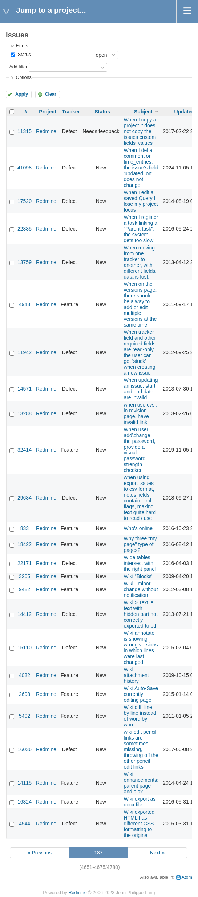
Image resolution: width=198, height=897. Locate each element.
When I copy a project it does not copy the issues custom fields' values (140, 131)
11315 (24, 131)
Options (23, 77)
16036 (24, 749)
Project (47, 112)
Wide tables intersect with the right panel (140, 563)
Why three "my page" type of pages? (140, 544)
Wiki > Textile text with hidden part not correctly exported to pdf (140, 614)
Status (23, 54)
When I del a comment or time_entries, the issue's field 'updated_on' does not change (141, 167)
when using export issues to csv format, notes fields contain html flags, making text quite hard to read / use (140, 497)
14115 (24, 783)
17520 (24, 201)
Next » (157, 853)
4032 (24, 675)
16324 (24, 802)
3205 (24, 576)
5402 (24, 716)
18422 (24, 544)
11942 (24, 352)
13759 (24, 262)
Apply (21, 94)
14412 (24, 614)
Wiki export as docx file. (139, 802)
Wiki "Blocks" (138, 576)
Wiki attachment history (136, 675)
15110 (24, 647)
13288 (24, 413)
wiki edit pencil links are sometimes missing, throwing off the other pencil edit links (141, 749)
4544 (24, 823)
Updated (184, 112)
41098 (24, 168)
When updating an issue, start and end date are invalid (141, 388)
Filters (22, 45)
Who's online (138, 528)
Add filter (18, 66)
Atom (187, 877)
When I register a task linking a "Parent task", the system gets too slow (141, 228)
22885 (24, 229)
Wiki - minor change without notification (141, 589)
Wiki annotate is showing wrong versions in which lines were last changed (141, 647)
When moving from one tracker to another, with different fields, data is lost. (140, 262)
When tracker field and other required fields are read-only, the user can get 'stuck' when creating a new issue (140, 352)
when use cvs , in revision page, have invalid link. (140, 413)
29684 (24, 498)
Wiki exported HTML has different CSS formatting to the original (139, 823)
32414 (24, 450)
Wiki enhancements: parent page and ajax (141, 782)
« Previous (40, 853)
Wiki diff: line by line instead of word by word (140, 716)
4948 (24, 304)
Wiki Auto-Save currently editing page (141, 694)
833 (24, 528)
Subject (143, 112)
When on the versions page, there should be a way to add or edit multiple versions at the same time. (140, 304)
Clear (50, 94)
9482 (24, 589)
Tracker (71, 112)
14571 (24, 389)
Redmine (46, 131)
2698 (24, 694)
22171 (24, 563)
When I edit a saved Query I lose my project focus (141, 201)
